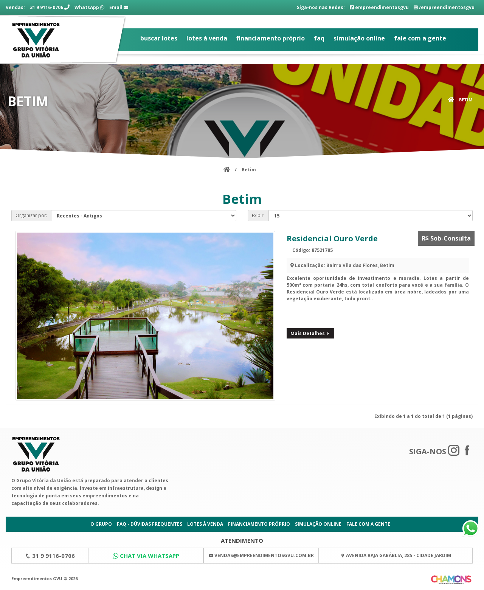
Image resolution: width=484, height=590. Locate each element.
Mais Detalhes (310, 333)
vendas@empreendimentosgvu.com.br (264, 555)
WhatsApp (89, 7)
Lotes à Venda (206, 38)
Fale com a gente (420, 38)
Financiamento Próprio (270, 38)
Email (118, 7)
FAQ (319, 38)
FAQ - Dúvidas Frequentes (149, 524)
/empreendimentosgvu (444, 7)
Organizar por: (31, 215)
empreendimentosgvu (379, 7)
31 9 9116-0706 (50, 7)
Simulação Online (359, 38)
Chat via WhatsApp (149, 555)
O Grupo (101, 524)
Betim (466, 99)
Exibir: (258, 215)
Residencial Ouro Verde (332, 238)
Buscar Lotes (158, 38)
